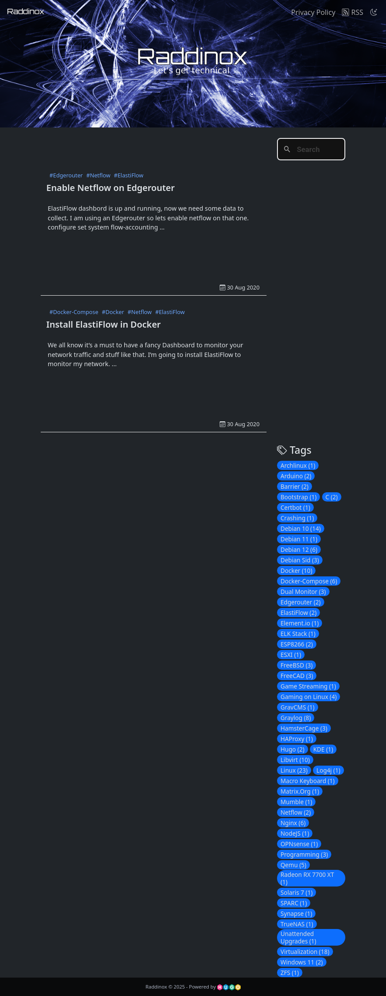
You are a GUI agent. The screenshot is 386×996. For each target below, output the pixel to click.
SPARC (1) (294, 903)
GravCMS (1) (298, 707)
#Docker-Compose (73, 312)
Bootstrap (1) (298, 497)
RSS (352, 12)
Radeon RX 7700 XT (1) (307, 878)
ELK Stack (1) (298, 633)
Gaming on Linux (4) (309, 696)
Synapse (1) (296, 913)
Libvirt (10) (295, 760)
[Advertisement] (200, 147)
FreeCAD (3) (297, 675)
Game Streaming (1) (308, 686)
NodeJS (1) (295, 833)
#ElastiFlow (128, 175)
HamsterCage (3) (304, 728)
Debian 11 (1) (299, 539)
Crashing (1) (297, 518)
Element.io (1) (300, 623)
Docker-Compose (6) (309, 581)
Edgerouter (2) (301, 602)
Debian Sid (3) (300, 560)
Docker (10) (296, 570)
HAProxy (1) (297, 739)
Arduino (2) (296, 476)
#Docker (113, 312)
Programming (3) (304, 854)
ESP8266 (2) (297, 644)
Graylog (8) (296, 717)
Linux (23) (294, 770)
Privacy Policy (313, 12)
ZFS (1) (290, 972)
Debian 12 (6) (299, 549)
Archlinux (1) (298, 465)
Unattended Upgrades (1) (298, 937)
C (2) (332, 497)
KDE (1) (323, 749)
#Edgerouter (66, 175)
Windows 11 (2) (302, 962)
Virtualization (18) (305, 951)
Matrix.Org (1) (300, 791)
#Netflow (98, 175)
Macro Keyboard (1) (308, 781)
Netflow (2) (296, 812)
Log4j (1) (328, 770)
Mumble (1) (296, 802)
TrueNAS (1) (297, 924)
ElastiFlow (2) (298, 612)
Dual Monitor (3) (303, 591)
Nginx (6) (293, 823)
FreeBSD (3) (296, 665)
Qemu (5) (293, 865)
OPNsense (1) (299, 844)
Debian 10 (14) (301, 528)
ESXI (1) (291, 654)
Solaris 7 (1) (296, 892)
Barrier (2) (295, 486)
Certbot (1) (295, 507)
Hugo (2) (293, 749)
